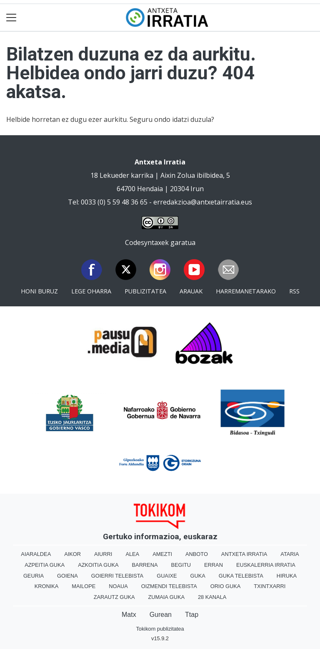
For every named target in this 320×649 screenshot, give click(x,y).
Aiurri (103, 554)
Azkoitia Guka (98, 565)
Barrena (145, 565)
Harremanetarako (246, 291)
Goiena (67, 576)
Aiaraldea (36, 554)
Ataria (289, 554)
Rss (294, 291)
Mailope (83, 586)
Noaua (118, 586)
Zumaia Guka (166, 597)
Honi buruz (39, 291)
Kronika (47, 586)
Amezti (162, 554)
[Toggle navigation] (11, 17)
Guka (197, 576)
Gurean (161, 614)
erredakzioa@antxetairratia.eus (202, 202)
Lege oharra (91, 291)
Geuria (33, 576)
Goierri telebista (117, 576)
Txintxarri (269, 586)
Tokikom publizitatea (160, 629)
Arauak (191, 291)
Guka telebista (241, 576)
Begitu (181, 565)
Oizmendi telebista (169, 586)
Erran (213, 565)
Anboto (196, 554)
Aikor (72, 554)
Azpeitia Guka (45, 565)
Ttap (191, 614)
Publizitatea (145, 291)
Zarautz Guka (114, 597)
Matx (129, 614)
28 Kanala (212, 597)
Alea (132, 554)
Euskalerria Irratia (265, 565)
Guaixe (167, 576)
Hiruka (287, 576)
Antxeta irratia (244, 554)
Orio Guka (225, 586)
